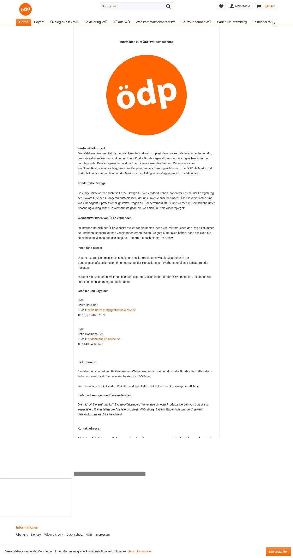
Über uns (22, 534)
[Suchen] (168, 6)
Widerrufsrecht (53, 534)
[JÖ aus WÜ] (121, 22)
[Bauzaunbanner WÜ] (196, 22)
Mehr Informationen (140, 551)
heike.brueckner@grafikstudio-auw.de (112, 310)
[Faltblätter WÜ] (263, 22)
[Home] (23, 22)
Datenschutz (74, 534)
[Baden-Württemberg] (232, 22)
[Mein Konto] (240, 6)
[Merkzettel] (221, 6)
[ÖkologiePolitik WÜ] (64, 22)
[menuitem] (136, 6)
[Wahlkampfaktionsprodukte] (155, 22)
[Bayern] (39, 22)
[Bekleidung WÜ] (96, 22)
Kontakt (36, 534)
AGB (89, 534)
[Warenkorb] (265, 6)
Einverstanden (278, 551)
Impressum (102, 534)
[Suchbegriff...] (136, 6)
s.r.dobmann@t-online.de (104, 339)
